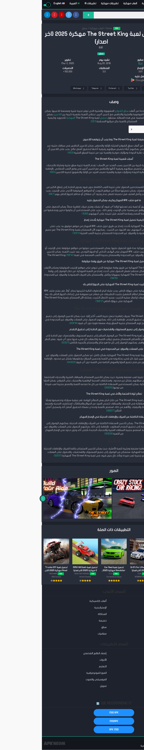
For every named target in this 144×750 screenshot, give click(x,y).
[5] (12, 173)
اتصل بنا (124, 746)
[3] (30, 153)
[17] (59, 301)
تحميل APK (133, 54)
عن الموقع (136, 746)
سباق (42, 29)
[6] (9, 173)
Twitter (91, 89)
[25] (69, 388)
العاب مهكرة (88, 3)
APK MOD (72, 730)
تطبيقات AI (48, 3)
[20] (30, 323)
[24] (27, 362)
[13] (26, 255)
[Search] (91, 15)
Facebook (108, 89)
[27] (71, 411)
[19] (33, 323)
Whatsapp (37, 89)
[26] (65, 388)
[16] (70, 278)
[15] (74, 278)
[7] (11, 194)
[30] (65, 434)
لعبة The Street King (125, 111)
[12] (32, 234)
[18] (56, 301)
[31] (18, 456)
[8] (8, 194)
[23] (31, 362)
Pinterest (73, 89)
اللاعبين (16, 115)
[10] (42, 214)
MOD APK (72, 713)
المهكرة (28, 118)
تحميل (61, 118)
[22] (22, 343)
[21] (25, 343)
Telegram (55, 89)
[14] (30, 255)
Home (67, 29)
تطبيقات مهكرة (68, 3)
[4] (27, 153)
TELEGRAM (133, 61)
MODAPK (72, 721)
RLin (98, 64)
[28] (67, 411)
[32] (14, 456)
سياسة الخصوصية (108, 746)
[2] (50, 122)
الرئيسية (104, 3)
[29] (69, 434)
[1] (53, 122)
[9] (45, 214)
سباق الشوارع (80, 111)
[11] (36, 234)
